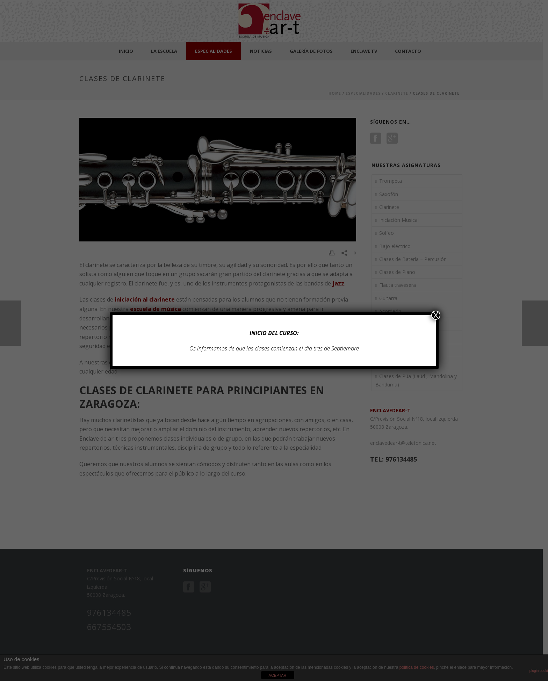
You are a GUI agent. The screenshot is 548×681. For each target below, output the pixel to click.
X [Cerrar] (436, 315)
